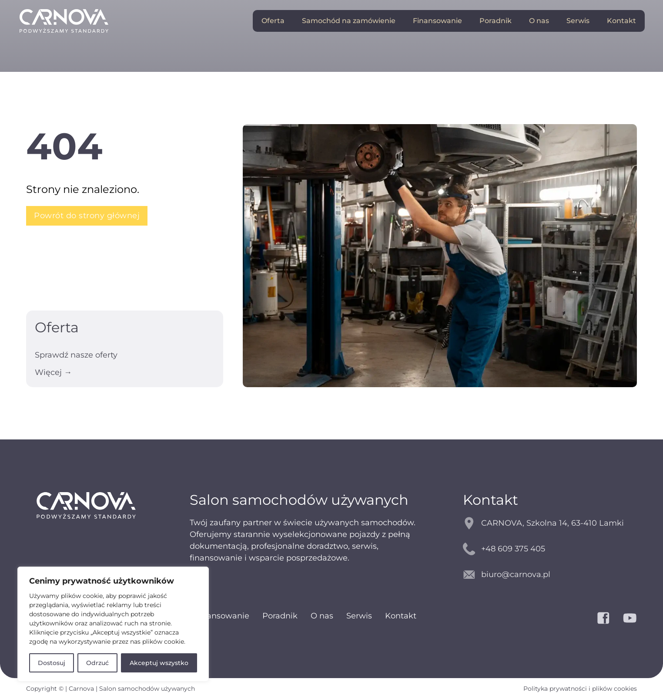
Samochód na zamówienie (348, 21)
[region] (113, 624)
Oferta (273, 21)
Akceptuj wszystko (159, 663)
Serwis (577, 21)
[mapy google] (550, 523)
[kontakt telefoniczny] (550, 549)
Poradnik (495, 21)
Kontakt (621, 21)
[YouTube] (630, 618)
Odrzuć (97, 663)
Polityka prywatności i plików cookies (580, 688)
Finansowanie (437, 21)
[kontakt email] (550, 574)
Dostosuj (51, 663)
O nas (539, 21)
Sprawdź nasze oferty (76, 355)
